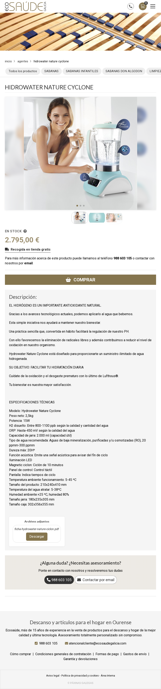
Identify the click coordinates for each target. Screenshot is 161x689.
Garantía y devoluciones (80, 659)
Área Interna (108, 675)
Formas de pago (107, 654)
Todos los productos (23, 71)
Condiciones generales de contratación (63, 654)
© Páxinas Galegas (80, 683)
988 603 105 (123, 258)
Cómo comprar (20, 654)
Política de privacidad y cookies (80, 675)
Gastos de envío (135, 654)
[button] (77, 205)
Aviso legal (52, 675)
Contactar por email (98, 580)
